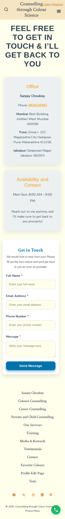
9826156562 (37, 105)
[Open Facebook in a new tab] (14, 495)
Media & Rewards (32, 441)
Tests (32, 481)
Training (32, 433)
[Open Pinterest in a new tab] (51, 495)
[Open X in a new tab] (23, 495)
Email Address (17, 296)
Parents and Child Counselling (32, 417)
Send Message (30, 366)
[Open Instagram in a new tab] (33, 495)
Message (13, 337)
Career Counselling (32, 409)
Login (46, 4)
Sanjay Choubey (32, 393)
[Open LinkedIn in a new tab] (42, 495)
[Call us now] (56, 510)
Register (57, 4)
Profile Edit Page (32, 473)
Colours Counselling (32, 401)
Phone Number (17, 316)
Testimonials (32, 449)
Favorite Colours (32, 465)
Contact (32, 457)
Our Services (33, 425)
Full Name (14, 276)
